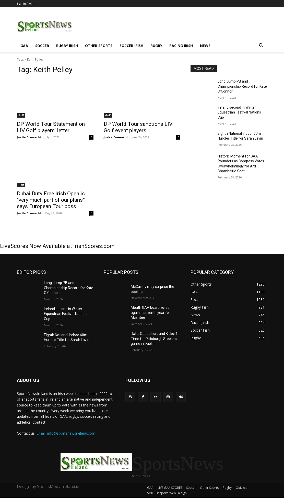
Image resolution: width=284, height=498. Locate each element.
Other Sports (98, 45)
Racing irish (181, 45)
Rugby (156, 45)
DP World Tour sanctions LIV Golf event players (138, 127)
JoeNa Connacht (29, 137)
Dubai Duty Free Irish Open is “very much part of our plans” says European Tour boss (51, 199)
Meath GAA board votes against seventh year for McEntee (150, 312)
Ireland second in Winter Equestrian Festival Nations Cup (239, 112)
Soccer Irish (131, 45)
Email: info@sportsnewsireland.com (66, 433)
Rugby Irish (67, 45)
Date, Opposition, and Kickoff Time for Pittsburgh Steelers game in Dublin (154, 339)
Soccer (42, 45)
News (205, 45)
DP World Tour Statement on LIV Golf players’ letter (51, 127)
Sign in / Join (25, 3)
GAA (24, 45)
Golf (21, 115)
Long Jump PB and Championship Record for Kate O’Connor (242, 86)
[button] (261, 46)
